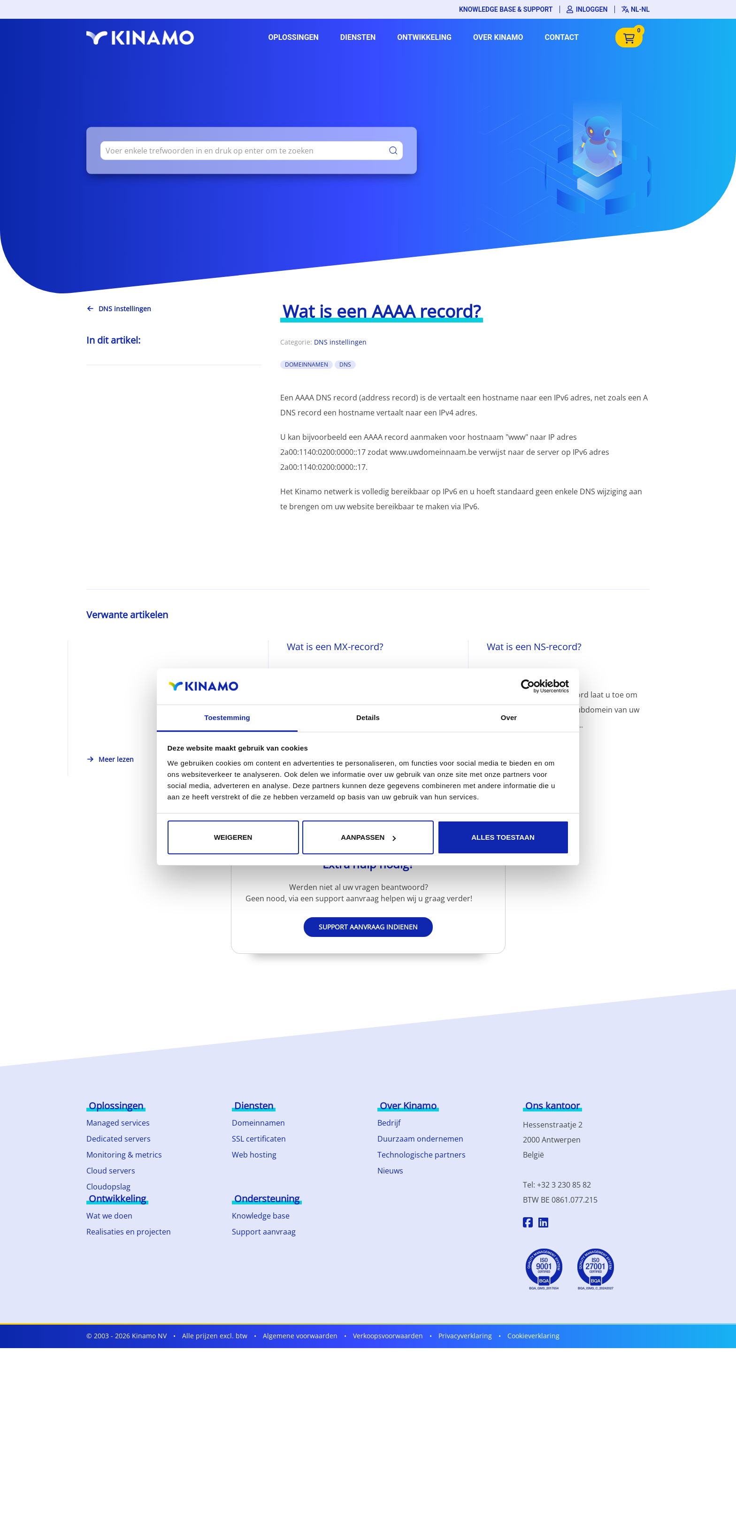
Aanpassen (368, 837)
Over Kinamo (498, 37)
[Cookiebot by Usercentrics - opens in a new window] (528, 686)
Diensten (358, 37)
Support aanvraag (264, 1232)
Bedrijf (388, 1123)
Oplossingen (293, 37)
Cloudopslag (108, 1186)
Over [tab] (509, 717)
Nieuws (390, 1171)
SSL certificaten (259, 1139)
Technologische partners (421, 1155)
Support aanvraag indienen (368, 926)
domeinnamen (306, 364)
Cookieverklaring (533, 1335)
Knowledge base (261, 1216)
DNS (345, 364)
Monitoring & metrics (124, 1155)
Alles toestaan (502, 837)
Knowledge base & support (505, 9)
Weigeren (233, 837)
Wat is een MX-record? (335, 646)
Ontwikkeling (424, 37)
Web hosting (254, 1155)
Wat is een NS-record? (534, 646)
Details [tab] (368, 717)
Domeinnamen (258, 1123)
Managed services (118, 1123)
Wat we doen (109, 1216)
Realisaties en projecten (128, 1232)
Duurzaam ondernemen (420, 1139)
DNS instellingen (340, 341)
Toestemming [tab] (227, 717)
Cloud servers (110, 1171)
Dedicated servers (118, 1139)
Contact (562, 37)
